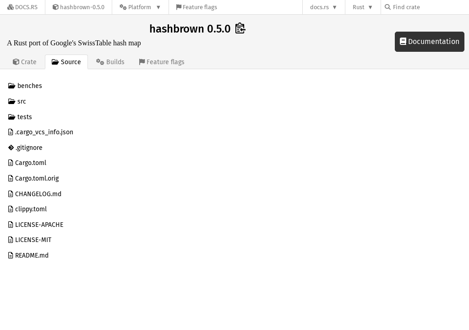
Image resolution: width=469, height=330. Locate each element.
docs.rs (319, 7)
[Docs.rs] (22, 7)
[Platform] (140, 7)
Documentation (429, 41)
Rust (359, 7)
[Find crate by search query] (430, 7)
